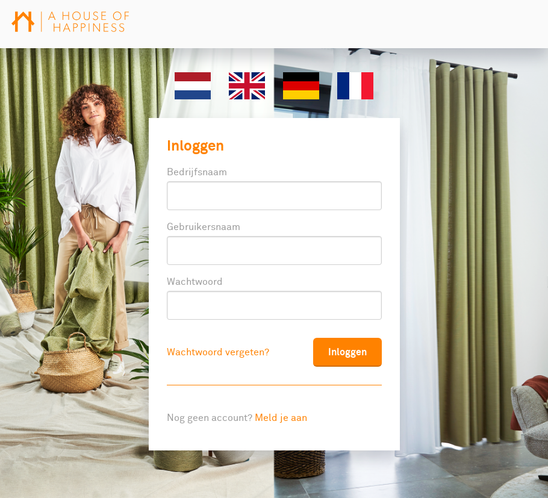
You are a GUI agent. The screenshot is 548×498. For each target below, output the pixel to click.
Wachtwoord (195, 282)
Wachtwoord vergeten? (218, 352)
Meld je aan (281, 418)
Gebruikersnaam (203, 227)
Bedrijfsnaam (197, 172)
